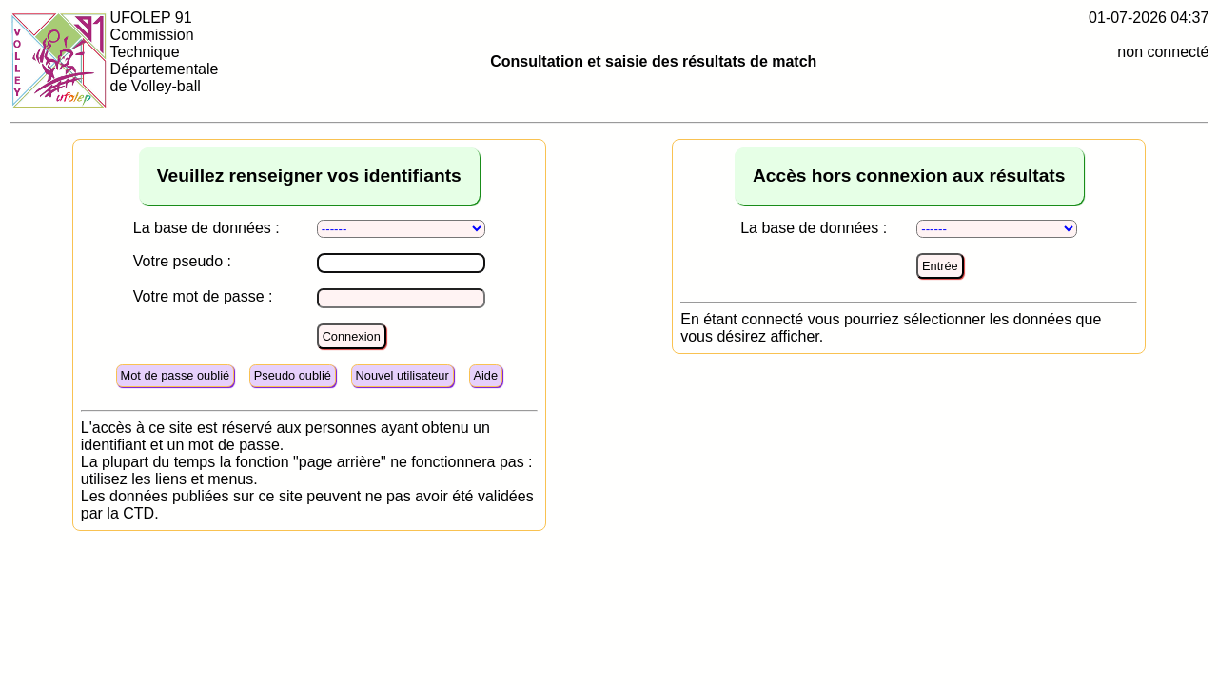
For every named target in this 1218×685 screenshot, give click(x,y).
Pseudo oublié (292, 375)
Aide (485, 375)
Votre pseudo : (182, 261)
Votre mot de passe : (203, 296)
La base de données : (206, 228)
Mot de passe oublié (175, 375)
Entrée (940, 266)
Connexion (352, 336)
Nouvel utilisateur (402, 375)
